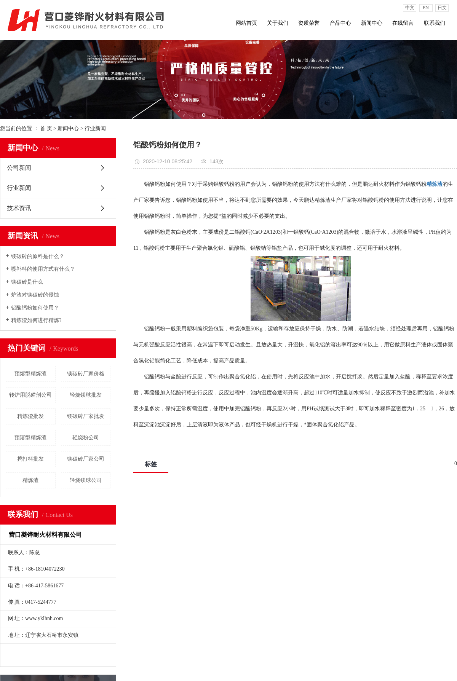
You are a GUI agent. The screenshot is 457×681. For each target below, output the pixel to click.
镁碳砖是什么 (27, 282)
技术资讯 (19, 208)
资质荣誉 (309, 23)
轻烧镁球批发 (86, 395)
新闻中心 (371, 23)
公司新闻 (19, 167)
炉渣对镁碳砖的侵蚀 (35, 295)
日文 (442, 7)
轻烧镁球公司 (86, 480)
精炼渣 (30, 480)
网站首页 (246, 23)
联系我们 (434, 23)
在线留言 (403, 23)
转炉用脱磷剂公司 (30, 395)
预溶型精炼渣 (30, 437)
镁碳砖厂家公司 (85, 459)
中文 (409, 7)
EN (426, 7)
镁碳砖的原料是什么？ (37, 256)
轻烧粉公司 (85, 437)
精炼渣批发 (30, 416)
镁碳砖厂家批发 (85, 416)
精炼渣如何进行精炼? (36, 320)
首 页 (46, 128)
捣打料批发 (30, 459)
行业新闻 (95, 128)
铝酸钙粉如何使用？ (35, 308)
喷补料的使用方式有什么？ (43, 269)
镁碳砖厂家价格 (85, 373)
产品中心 (340, 23)
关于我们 (277, 23)
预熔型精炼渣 (30, 373)
